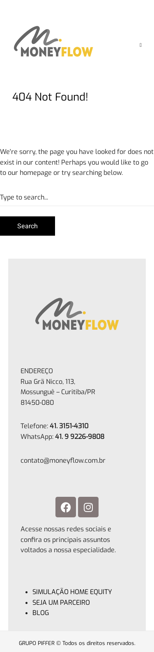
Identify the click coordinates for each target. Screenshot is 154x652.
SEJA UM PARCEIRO (61, 602)
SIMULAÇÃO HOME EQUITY (72, 592)
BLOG (40, 612)
